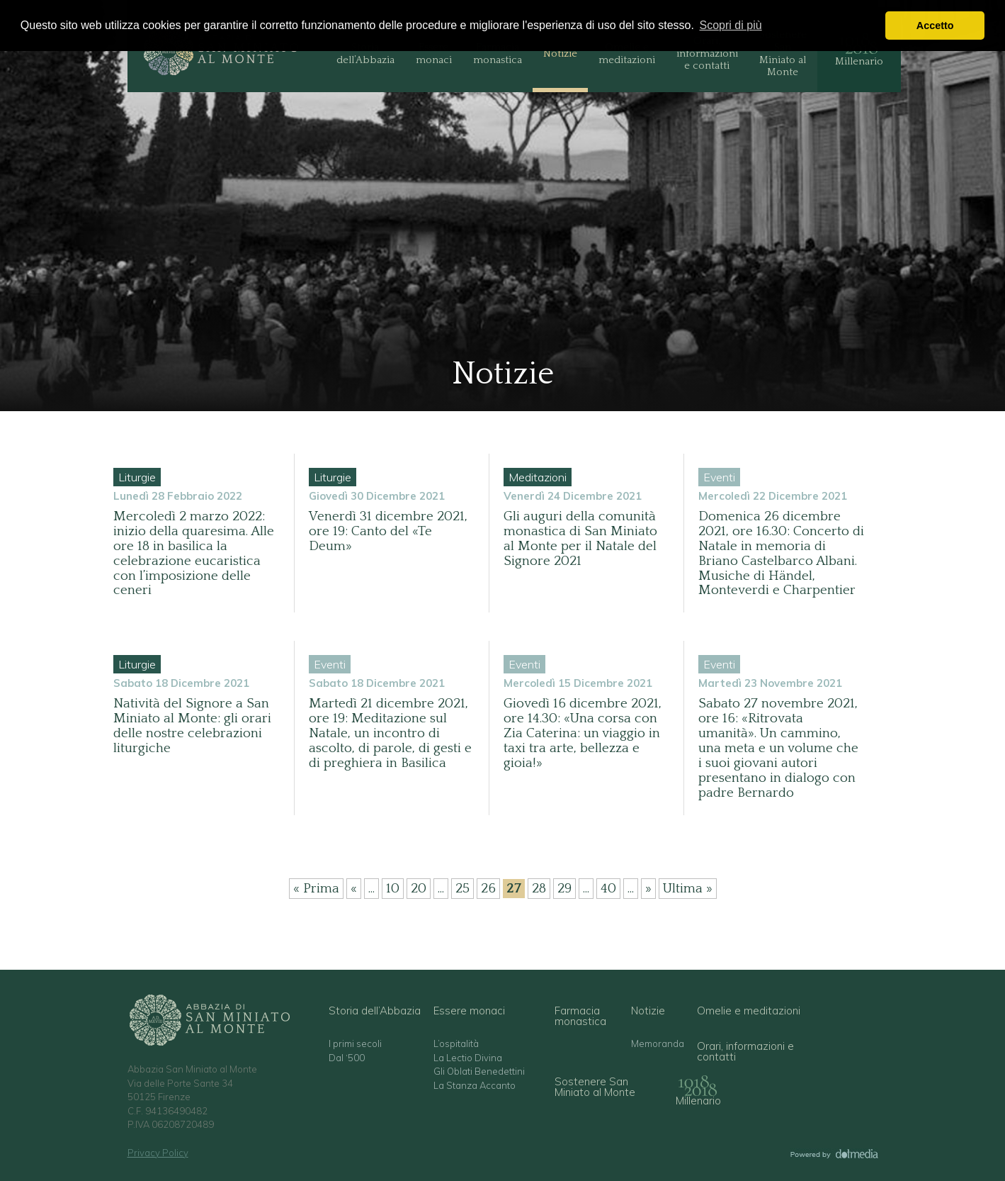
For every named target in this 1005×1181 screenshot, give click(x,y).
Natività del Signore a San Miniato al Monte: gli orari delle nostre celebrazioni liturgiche (192, 726)
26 (488, 888)
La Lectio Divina (467, 1058)
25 (462, 888)
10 (392, 888)
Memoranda (657, 1044)
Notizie (560, 53)
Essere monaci (434, 53)
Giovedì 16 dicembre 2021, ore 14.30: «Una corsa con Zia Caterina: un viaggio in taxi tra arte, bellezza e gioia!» (583, 733)
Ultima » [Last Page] (687, 888)
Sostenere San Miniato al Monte (783, 53)
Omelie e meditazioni (626, 53)
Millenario (859, 61)
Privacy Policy (157, 1152)
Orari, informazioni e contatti (707, 53)
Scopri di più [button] (731, 25)
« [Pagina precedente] (354, 888)
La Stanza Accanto (474, 1085)
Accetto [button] (935, 25)
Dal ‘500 (347, 1058)
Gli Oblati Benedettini (479, 1071)
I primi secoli (355, 1044)
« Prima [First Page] (316, 888)
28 (539, 888)
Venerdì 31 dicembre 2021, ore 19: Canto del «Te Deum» (388, 531)
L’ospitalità (456, 1044)
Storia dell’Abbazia (365, 53)
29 (564, 888)
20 (418, 888)
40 (608, 888)
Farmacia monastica (497, 53)
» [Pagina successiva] (648, 888)
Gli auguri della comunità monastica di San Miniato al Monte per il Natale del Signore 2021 (580, 539)
